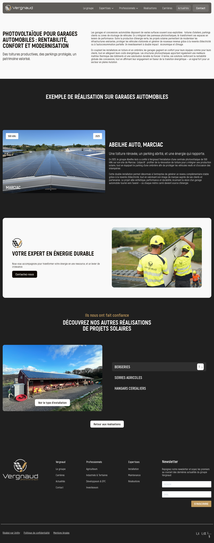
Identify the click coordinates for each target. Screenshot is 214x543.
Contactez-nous (24, 276)
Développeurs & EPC (96, 481)
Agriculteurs (91, 468)
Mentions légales (61, 532)
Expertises (105, 8)
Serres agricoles (159, 377)
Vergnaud (60, 462)
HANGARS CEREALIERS (159, 388)
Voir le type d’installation (52, 402)
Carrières (167, 8)
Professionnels (127, 8)
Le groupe (88, 8)
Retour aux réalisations (107, 424)
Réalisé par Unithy (11, 532)
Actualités (183, 8)
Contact (200, 8)
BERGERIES (159, 366)
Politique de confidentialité (37, 532)
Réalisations (150, 8)
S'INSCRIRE (201, 504)
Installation (133, 468)
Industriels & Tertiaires (97, 475)
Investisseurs (92, 487)
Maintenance (134, 475)
